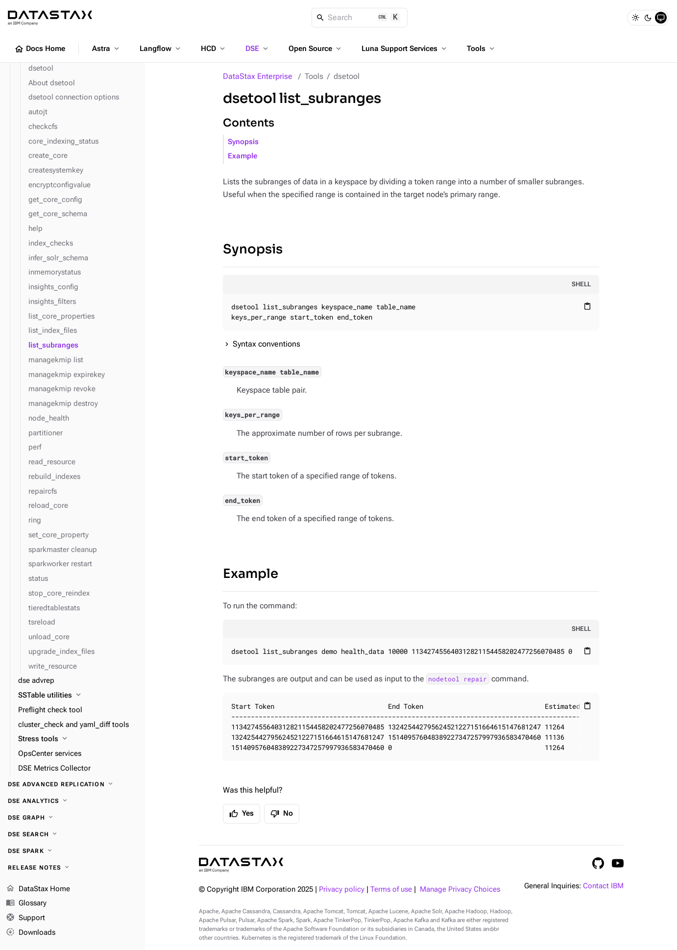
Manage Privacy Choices (460, 889)
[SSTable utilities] (77, 695)
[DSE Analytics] (72, 801)
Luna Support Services (405, 48)
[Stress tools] (77, 739)
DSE (257, 48)
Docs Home (39, 49)
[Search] (360, 17)
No (281, 813)
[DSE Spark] (72, 851)
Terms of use (391, 889)
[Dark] (648, 18)
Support (25, 918)
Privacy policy (341, 889)
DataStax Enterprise (257, 76)
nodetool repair (457, 679)
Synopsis (243, 142)
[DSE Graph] (72, 817)
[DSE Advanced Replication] (72, 784)
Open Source (316, 48)
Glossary (26, 903)
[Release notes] (72, 867)
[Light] (635, 18)
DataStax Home (38, 889)
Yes (241, 813)
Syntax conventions (266, 344)
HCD (214, 48)
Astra (106, 48)
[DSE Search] (72, 834)
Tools (481, 48)
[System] (661, 18)
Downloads (30, 932)
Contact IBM (603, 886)
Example (242, 156)
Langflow (161, 48)
